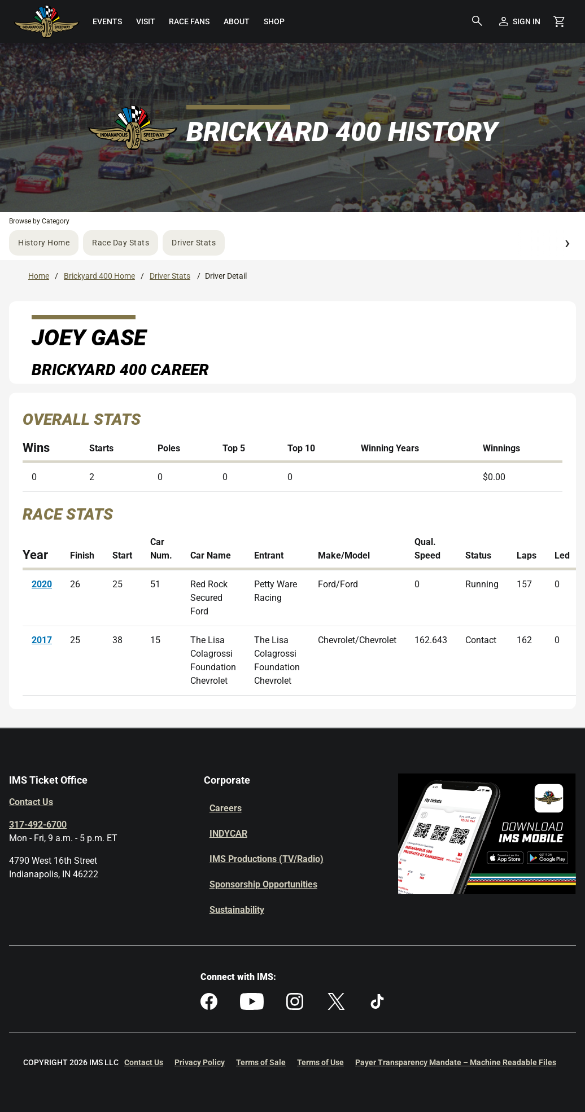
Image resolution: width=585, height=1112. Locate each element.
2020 (42, 584)
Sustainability (236, 909)
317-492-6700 (38, 824)
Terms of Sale (261, 1062)
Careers (225, 808)
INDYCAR (228, 833)
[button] (477, 21)
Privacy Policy (199, 1062)
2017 (42, 640)
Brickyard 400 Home (99, 275)
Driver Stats (194, 242)
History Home (43, 242)
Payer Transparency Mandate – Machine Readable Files (455, 1062)
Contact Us (31, 802)
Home (38, 275)
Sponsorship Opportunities (263, 884)
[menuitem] (107, 21)
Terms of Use (320, 1062)
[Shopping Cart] (559, 21)
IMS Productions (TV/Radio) (266, 859)
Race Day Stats (120, 242)
